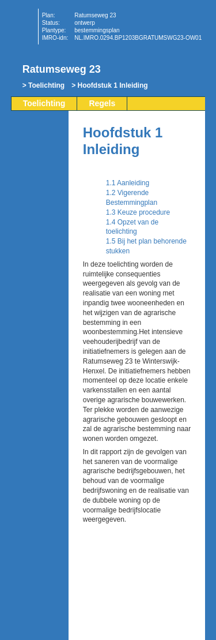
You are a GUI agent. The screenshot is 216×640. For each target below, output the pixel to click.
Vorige (41, 177)
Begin (41, 160)
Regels (102, 103)
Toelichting (46, 85)
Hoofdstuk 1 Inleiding (113, 85)
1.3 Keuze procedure (138, 212)
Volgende (41, 194)
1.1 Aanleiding (127, 183)
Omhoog (41, 212)
